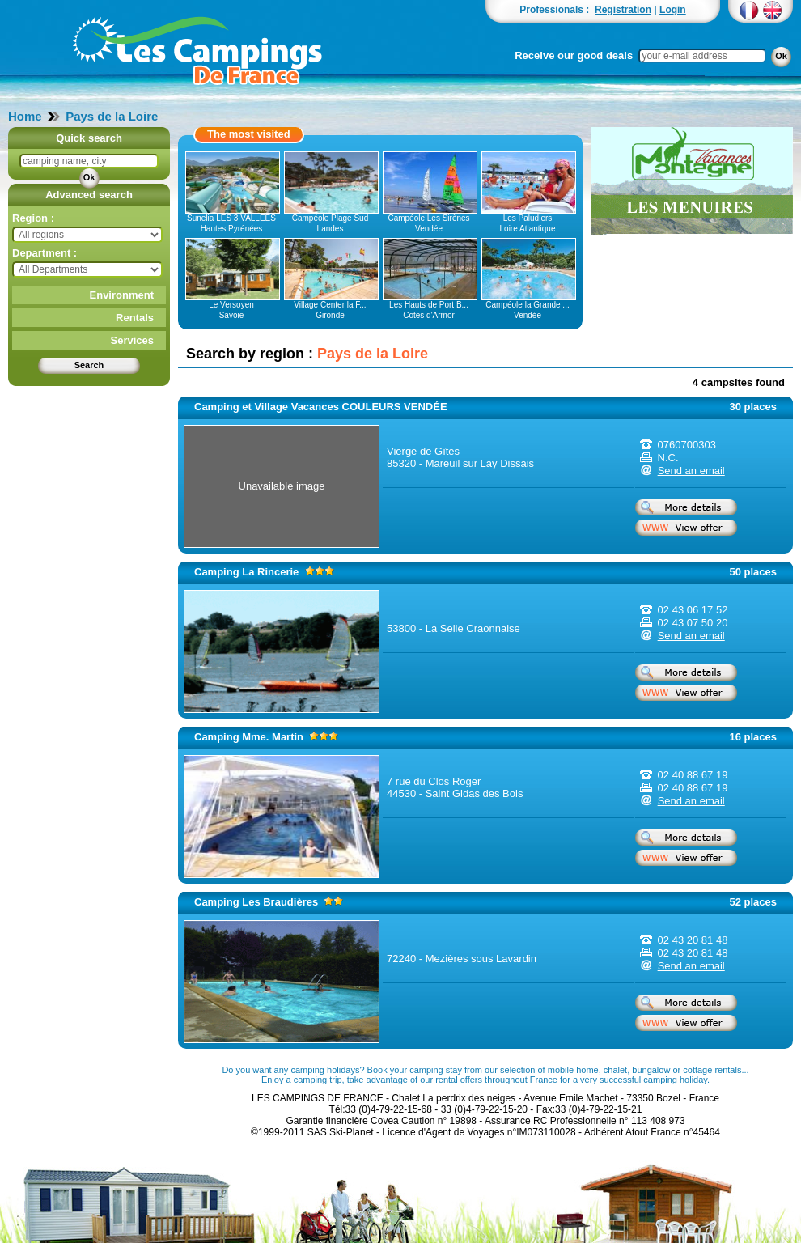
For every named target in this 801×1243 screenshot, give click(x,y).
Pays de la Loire (112, 116)
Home (25, 116)
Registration (623, 9)
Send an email (691, 471)
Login (672, 9)
